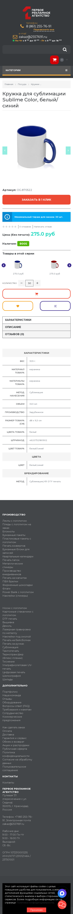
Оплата (7, 730)
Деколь (6, 625)
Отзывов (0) (14, 334)
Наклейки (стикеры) (15, 595)
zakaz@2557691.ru (33, 37)
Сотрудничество (12, 713)
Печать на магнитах (14, 577)
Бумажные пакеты (13, 535)
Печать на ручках (13, 643)
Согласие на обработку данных (17, 761)
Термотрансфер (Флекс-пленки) (12, 656)
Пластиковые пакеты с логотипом (16, 540)
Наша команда (11, 695)
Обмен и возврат (13, 741)
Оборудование (11, 702)
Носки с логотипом (14, 608)
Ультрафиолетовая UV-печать (17, 667)
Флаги (6, 588)
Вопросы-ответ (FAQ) (16, 706)
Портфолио (10, 691)
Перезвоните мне (44, 29)
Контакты (8, 782)
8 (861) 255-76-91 (38, 26)
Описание (13, 327)
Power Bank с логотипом (18, 592)
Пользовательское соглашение (14, 768)
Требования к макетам (16, 709)
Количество (9, 283)
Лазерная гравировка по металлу (16, 631)
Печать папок (11, 560)
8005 (23, 243)
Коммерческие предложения (12, 718)
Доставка (8, 734)
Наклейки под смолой (16, 636)
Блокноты (8, 531)
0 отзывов (25, 226)
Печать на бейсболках (16, 640)
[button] (62, 904)
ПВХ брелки (10, 581)
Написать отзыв (43, 226)
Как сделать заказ (13, 727)
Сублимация (10, 647)
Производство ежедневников (11, 572)
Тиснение (8, 661)
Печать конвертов (13, 545)
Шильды (7, 679)
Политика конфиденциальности (16, 754)
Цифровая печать (13, 672)
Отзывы (7, 698)
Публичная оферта (14, 748)
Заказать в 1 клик (36, 199)
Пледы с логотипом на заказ (16, 526)
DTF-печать (9, 618)
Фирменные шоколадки (17, 585)
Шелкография (11, 675)
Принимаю (36, 909)
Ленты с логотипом (14, 520)
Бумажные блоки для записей (16, 551)
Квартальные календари (17, 556)
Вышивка (8, 622)
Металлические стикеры (12, 565)
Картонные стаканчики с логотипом (17, 613)
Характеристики (18, 319)
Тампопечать (10, 650)
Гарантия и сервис (14, 738)
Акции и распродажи (15, 745)
